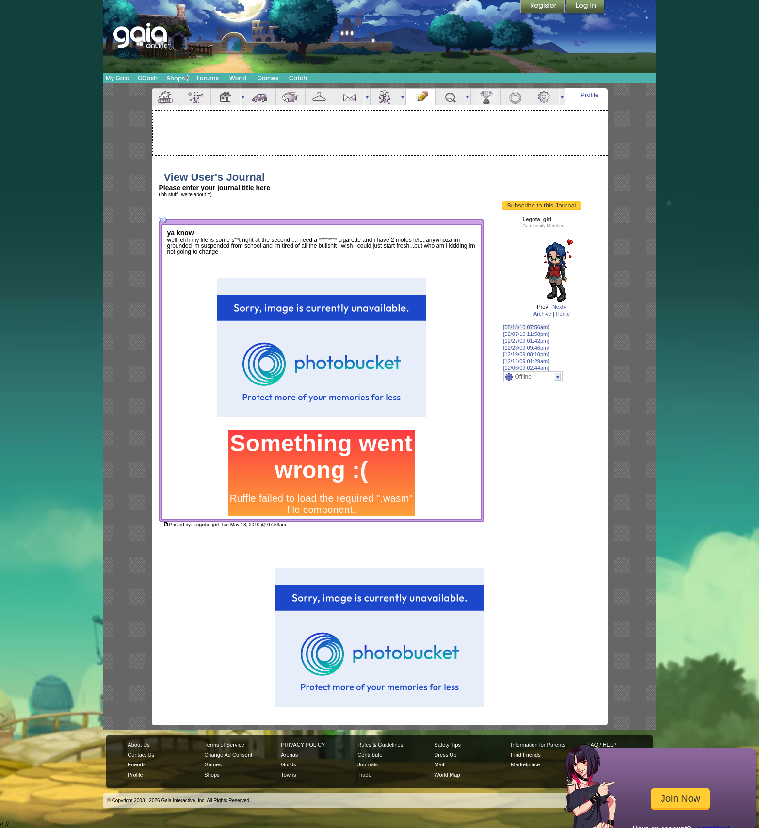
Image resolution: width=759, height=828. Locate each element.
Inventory (320, 97)
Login (585, 7)
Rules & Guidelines (380, 745)
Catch (298, 78)
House (225, 97)
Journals (367, 764)
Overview (166, 97)
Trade (364, 775)
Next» (559, 307)
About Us (138, 745)
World (238, 78)
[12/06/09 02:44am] (526, 368)
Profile (589, 94)
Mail (349, 97)
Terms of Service (224, 745)
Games (268, 78)
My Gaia (117, 78)
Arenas (289, 755)
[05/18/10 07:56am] (526, 327)
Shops (178, 78)
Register (543, 7)
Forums (208, 78)
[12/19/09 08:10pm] (526, 354)
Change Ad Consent (228, 755)
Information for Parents (538, 745)
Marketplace (525, 764)
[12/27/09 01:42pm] (526, 341)
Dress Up (445, 755)
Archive (542, 314)
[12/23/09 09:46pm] (526, 347)
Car (260, 97)
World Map (447, 775)
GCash (148, 78)
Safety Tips (447, 745)
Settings (544, 97)
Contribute (369, 755)
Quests (450, 97)
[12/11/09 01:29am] (526, 361)
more (243, 97)
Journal (420, 97)
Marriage (515, 97)
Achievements (485, 97)
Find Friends (525, 755)
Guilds (288, 764)
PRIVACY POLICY (303, 745)
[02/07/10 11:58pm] (526, 334)
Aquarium (290, 97)
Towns (288, 775)
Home (563, 314)
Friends (385, 97)
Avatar (195, 97)
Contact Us (141, 755)
